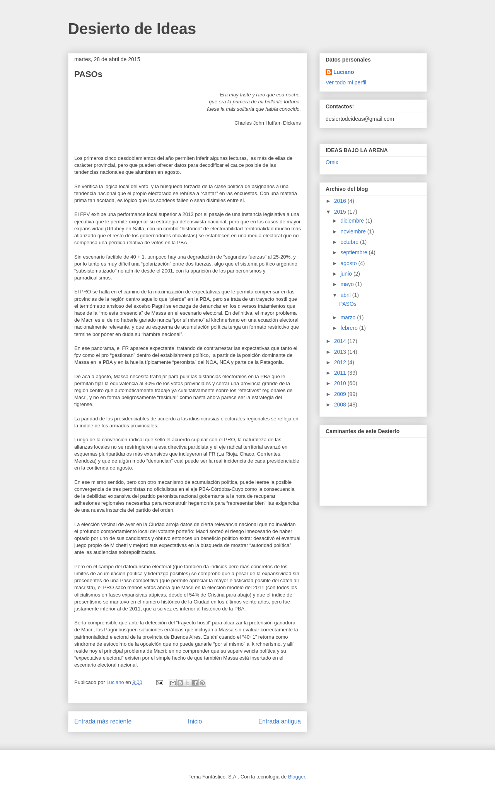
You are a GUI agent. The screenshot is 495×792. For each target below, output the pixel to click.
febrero (349, 328)
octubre (350, 242)
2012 (341, 362)
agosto (349, 263)
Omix (332, 162)
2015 (341, 212)
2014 (341, 341)
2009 (341, 394)
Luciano (343, 72)
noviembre (353, 231)
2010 (341, 383)
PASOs (348, 304)
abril (346, 295)
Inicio (195, 721)
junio (346, 274)
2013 (341, 352)
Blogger (296, 777)
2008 (341, 404)
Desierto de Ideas (132, 28)
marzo (348, 317)
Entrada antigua (279, 721)
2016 (341, 201)
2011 (341, 373)
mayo (347, 284)
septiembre (354, 252)
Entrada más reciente (102, 721)
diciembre (352, 221)
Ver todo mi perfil (346, 82)
